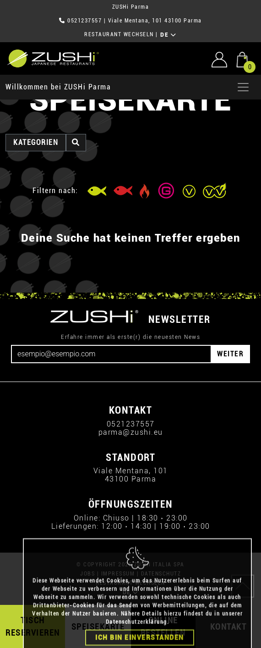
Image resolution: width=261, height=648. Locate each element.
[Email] (111, 354)
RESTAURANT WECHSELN (119, 34)
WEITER (230, 353)
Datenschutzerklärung (136, 639)
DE (168, 35)
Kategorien (35, 142)
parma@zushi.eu (130, 432)
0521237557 (84, 20)
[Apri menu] (243, 87)
